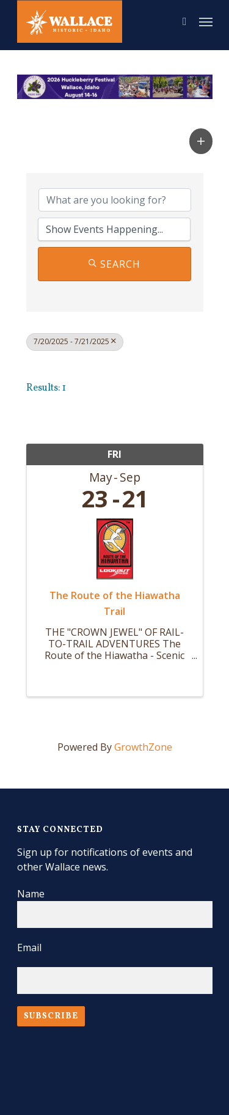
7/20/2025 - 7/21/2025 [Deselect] (75, 341)
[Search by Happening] (114, 229)
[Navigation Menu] (206, 21)
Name (31, 893)
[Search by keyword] (114, 200)
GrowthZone (143, 747)
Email (29, 947)
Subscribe (51, 1016)
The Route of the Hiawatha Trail (114, 603)
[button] (201, 140)
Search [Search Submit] (114, 264)
